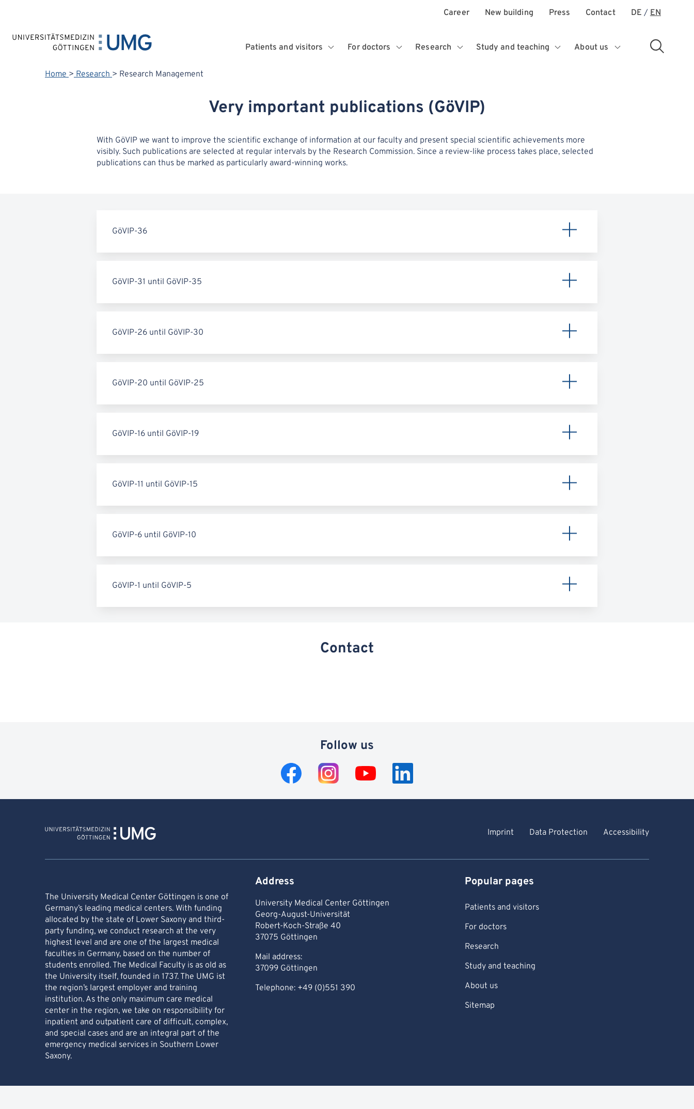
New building (509, 13)
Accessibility (626, 832)
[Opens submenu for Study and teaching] (559, 47)
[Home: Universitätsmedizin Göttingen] (82, 44)
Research (93, 74)
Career (456, 13)
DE (636, 13)
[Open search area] (657, 46)
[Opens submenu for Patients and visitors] (332, 47)
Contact (601, 13)
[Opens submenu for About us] (618, 47)
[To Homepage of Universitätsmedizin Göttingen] (100, 835)
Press (559, 13)
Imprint (500, 832)
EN (655, 13)
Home (57, 74)
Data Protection (558, 832)
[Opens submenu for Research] (460, 47)
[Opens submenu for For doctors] (400, 47)
